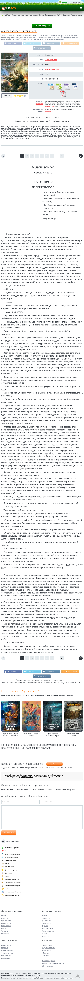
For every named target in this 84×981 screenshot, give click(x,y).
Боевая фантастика (52, 69)
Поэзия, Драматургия (12, 895)
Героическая (46, 918)
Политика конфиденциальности (53, 963)
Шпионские (5, 934)
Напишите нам (49, 106)
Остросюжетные (7, 953)
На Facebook (12, 43)
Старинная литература (12, 885)
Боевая (44, 915)
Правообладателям (48, 961)
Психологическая (48, 928)
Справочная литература (12, 882)
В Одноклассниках (72, 43)
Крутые (3, 928)
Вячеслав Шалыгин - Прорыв (73, 734)
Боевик (3, 915)
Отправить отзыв (8, 833)
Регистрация (76, 2)
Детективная (46, 920)
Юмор (7, 889)
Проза (7, 863)
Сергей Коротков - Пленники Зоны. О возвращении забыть (53, 735)
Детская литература (11, 870)
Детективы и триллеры (12, 854)
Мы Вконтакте (41, 48)
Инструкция (48, 111)
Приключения (9, 866)
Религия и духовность (12, 879)
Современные (6, 955)
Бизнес (7, 876)
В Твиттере (30, 43)
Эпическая (45, 936)
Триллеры (4, 931)
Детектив (4, 918)
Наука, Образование (11, 857)
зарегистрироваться (26, 777)
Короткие (4, 948)
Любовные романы (11, 851)
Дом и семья (9, 873)
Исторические (6, 923)
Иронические (6, 920)
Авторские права (42, 26)
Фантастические (7, 950)
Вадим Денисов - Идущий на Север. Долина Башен (10, 734)
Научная (45, 926)
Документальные (10, 860)
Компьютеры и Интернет (13, 892)
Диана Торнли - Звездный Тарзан (31, 734)
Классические (6, 926)
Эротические (5, 958)
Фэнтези (44, 934)
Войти (64, 2)
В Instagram (50, 43)
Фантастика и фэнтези (12, 848)
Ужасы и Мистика (48, 931)
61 (62, 156)
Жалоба (39, 104)
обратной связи (67, 978)
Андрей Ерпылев (51, 60)
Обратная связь (47, 966)
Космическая (46, 923)
